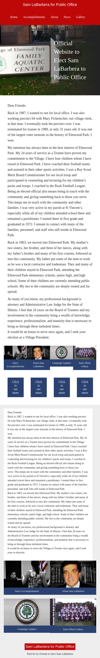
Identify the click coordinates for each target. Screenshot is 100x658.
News (67, 17)
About (54, 17)
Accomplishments (34, 17)
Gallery (80, 17)
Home (14, 17)
